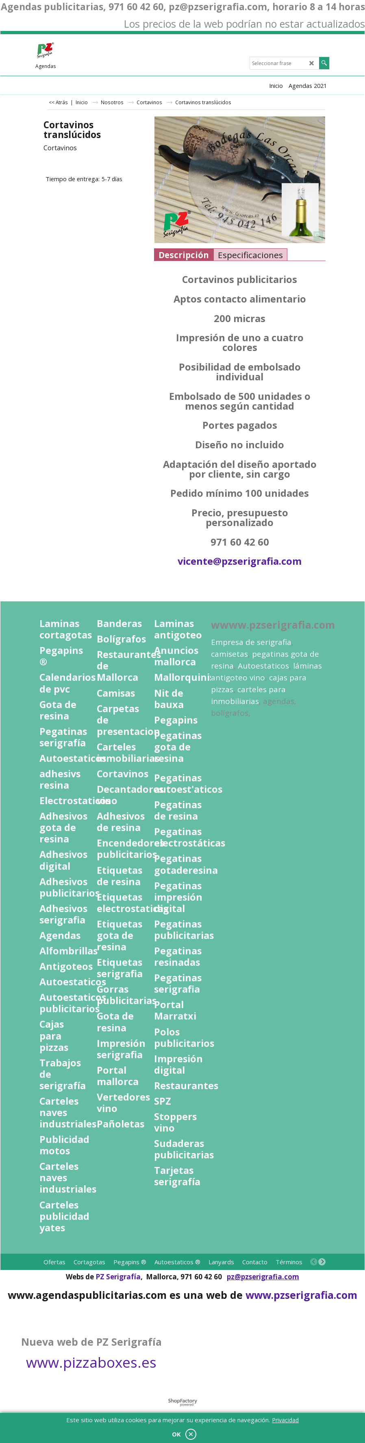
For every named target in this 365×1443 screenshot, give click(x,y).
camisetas (229, 654)
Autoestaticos (263, 665)
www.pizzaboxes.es (91, 1362)
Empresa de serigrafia (251, 642)
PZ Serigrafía (118, 1276)
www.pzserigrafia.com (301, 1295)
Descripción (184, 255)
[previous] (313, 1261)
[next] (322, 1261)
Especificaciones (250, 255)
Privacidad (285, 1420)
